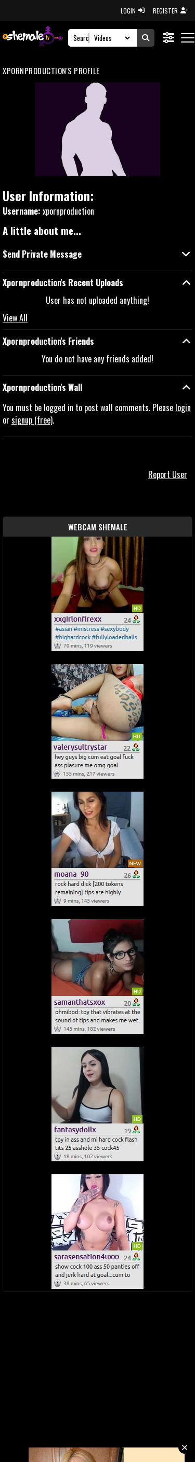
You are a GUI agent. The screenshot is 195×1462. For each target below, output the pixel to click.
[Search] (81, 38)
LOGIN (133, 10)
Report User (167, 474)
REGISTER (170, 10)
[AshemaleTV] (33, 37)
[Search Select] (110, 38)
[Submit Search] (145, 38)
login (183, 407)
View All (15, 318)
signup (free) (32, 420)
